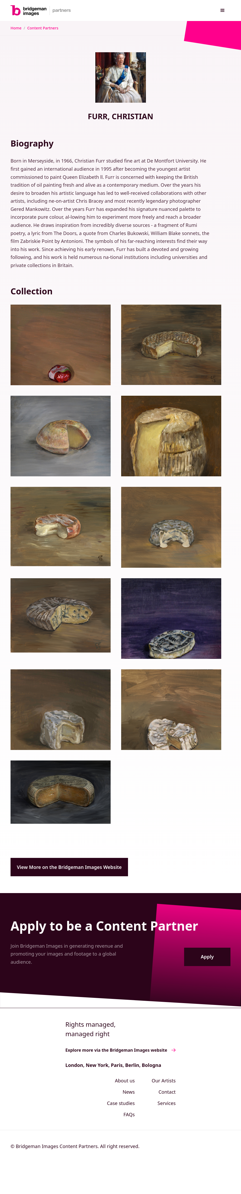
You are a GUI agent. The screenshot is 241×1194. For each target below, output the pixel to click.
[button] (222, 10)
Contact (167, 1092)
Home (16, 27)
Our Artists (164, 1080)
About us (125, 1080)
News (128, 1092)
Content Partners (42, 27)
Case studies (121, 1103)
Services (167, 1103)
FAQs (129, 1114)
